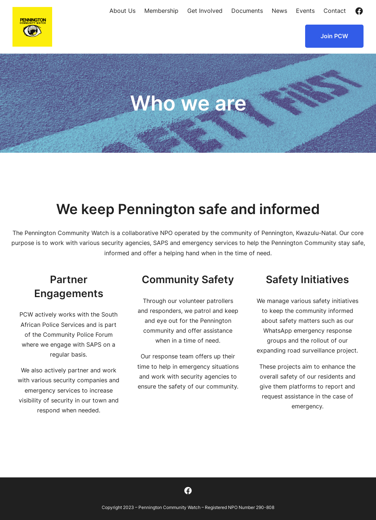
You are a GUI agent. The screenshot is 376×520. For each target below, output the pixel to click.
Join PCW (334, 36)
